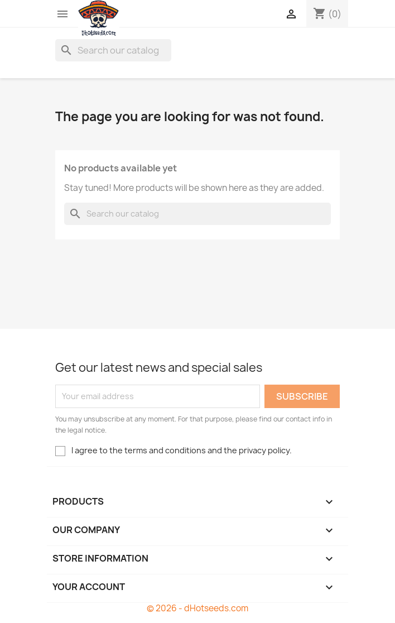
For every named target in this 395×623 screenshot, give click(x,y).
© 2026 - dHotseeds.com (197, 608)
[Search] (113, 50)
